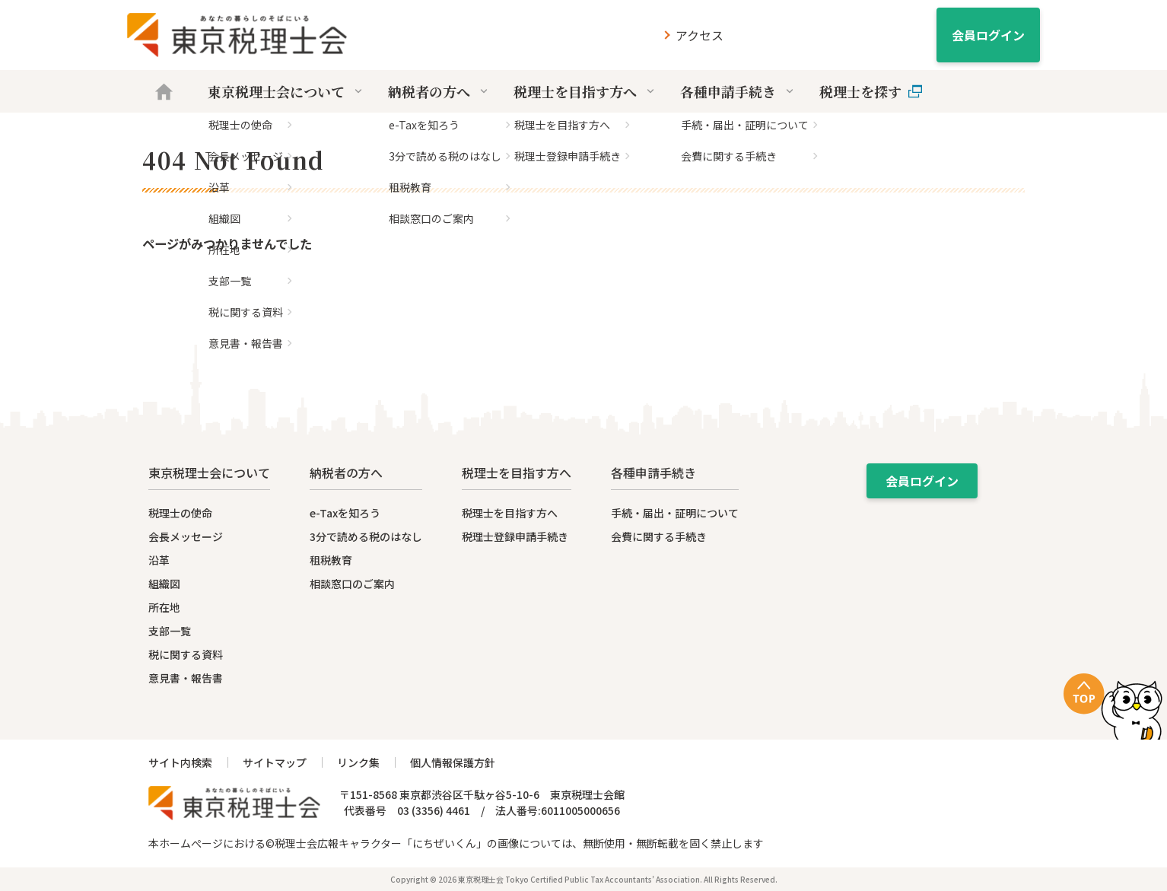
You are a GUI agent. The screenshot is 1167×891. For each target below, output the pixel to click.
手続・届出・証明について (675, 512)
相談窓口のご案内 (352, 583)
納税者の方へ (439, 91)
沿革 (159, 560)
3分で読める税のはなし (366, 536)
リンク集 (358, 762)
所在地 (164, 607)
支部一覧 (169, 630)
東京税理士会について (286, 91)
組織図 (164, 583)
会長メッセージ (185, 536)
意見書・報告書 (185, 678)
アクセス (699, 35)
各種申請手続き (738, 91)
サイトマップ (275, 762)
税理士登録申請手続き (515, 536)
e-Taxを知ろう (345, 512)
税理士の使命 (180, 512)
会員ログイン (988, 35)
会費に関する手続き (659, 536)
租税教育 (331, 560)
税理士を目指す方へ (585, 91)
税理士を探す (870, 91)
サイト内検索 (180, 762)
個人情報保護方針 (452, 762)
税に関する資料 (185, 654)
